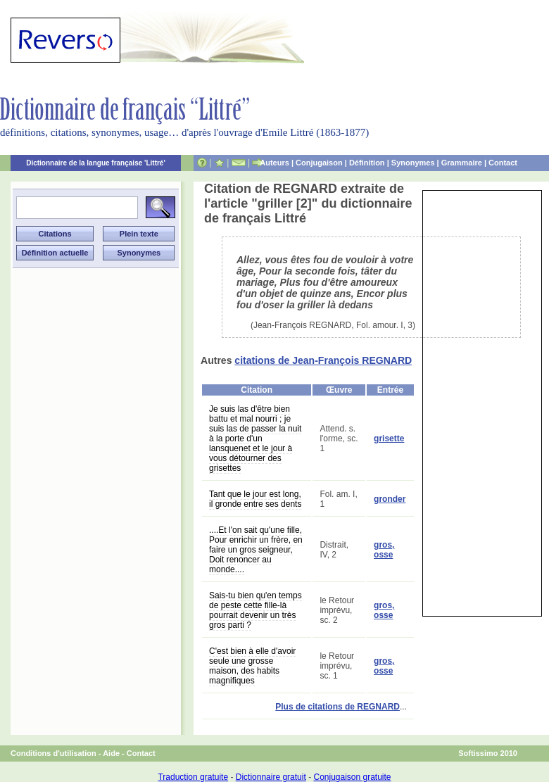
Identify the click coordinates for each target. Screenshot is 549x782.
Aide (111, 753)
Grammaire (461, 162)
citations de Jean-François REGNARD (323, 360)
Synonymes (413, 162)
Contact (502, 162)
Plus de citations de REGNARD (337, 707)
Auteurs (274, 162)
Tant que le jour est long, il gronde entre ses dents (255, 499)
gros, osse (384, 550)
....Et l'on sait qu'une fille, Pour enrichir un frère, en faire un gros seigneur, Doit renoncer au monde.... (256, 549)
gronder (389, 499)
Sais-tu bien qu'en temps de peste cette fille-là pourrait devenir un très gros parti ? (255, 610)
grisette (389, 438)
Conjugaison (319, 162)
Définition (367, 162)
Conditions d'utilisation (53, 753)
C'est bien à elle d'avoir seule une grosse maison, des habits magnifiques (252, 666)
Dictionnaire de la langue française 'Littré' (95, 163)
